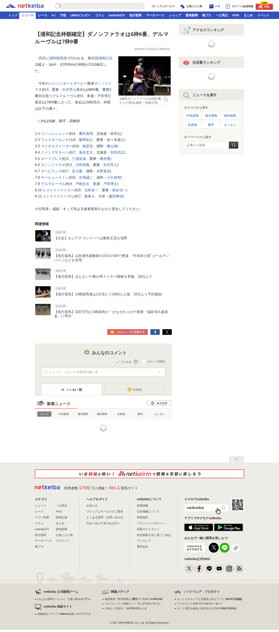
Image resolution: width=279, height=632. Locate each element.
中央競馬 (63, 414)
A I (53, 15)
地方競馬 (135, 15)
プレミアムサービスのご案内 (104, 511)
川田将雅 (82, 165)
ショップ (175, 15)
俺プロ (206, 15)
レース (42, 15)
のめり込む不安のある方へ (103, 523)
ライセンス (144, 540)
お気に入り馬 (64, 535)
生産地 (121, 414)
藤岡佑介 (86, 140)
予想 (63, 15)
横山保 (112, 146)
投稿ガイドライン (148, 529)
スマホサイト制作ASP (200, 603)
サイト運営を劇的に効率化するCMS (207, 608)
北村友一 (91, 190)
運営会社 (142, 546)
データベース (155, 15)
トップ (12, 15)
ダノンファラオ (52, 165)
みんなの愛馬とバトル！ (63, 599)
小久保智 (114, 177)
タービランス (51, 171)
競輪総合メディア (63, 613)
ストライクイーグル (58, 196)
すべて (44, 414)
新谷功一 (119, 190)
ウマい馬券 (42, 517)
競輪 (264, 6)
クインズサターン (54, 152)
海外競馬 (102, 414)
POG (235, 15)
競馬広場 (61, 517)
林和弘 (115, 133)
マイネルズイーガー (56, 146)
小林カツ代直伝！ (126, 608)
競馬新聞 (191, 15)
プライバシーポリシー (151, 523)
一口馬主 (222, 15)
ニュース (27, 15)
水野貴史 (103, 171)
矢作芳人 (110, 165)
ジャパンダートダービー (68, 83)
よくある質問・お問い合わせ (104, 517)
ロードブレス (51, 159)
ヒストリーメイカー (58, 190)
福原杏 (87, 146)
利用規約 (142, 517)
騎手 (140, 414)
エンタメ (159, 414)
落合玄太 (86, 152)
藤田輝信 (116, 196)
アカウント (63, 540)
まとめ (248, 15)
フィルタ (126, 361)
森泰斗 (89, 196)
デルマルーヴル (64, 96)
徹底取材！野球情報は (134, 599)
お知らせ (92, 505)
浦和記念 (105, 58)
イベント (263, 15)
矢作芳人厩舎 (72, 89)
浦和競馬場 (58, 58)
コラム (99, 15)
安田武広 (117, 152)
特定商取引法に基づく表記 (154, 535)
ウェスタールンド (54, 140)
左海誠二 (86, 177)
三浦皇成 (79, 159)
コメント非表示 (156, 361)
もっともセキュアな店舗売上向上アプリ (209, 599)
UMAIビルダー (80, 15)
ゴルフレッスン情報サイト (132, 603)
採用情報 (142, 505)
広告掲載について (148, 511)
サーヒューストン (54, 177)
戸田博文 (110, 184)
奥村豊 (105, 159)
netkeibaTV (117, 15)
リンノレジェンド (54, 133)
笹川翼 (77, 171)
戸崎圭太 (82, 184)
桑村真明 (86, 133)
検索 (233, 145)
